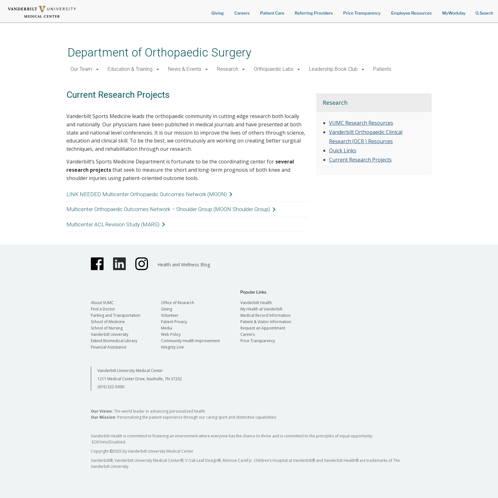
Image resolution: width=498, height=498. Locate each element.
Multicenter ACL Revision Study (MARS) (112, 224)
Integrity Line (172, 347)
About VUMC (102, 302)
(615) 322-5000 (111, 386)
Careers (242, 13)
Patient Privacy (174, 321)
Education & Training (130, 69)
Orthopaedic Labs (273, 69)
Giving (218, 13)
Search (484, 11)
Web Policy (171, 334)
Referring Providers (314, 13)
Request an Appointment (262, 328)
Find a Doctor (103, 309)
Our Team (81, 69)
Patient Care (272, 13)
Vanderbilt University (109, 334)
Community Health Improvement (190, 340)
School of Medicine (108, 321)
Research (227, 69)
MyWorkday (454, 13)
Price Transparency (362, 13)
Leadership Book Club (333, 69)
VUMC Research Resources (361, 122)
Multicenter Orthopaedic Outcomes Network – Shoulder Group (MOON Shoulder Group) (168, 209)
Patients (382, 69)
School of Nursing (107, 328)
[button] (97, 69)
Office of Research (177, 302)
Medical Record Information (265, 315)
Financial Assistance (108, 347)
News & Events (184, 69)
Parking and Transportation (115, 315)
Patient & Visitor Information (265, 321)
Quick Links (342, 150)
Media (166, 328)
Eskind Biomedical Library (114, 340)
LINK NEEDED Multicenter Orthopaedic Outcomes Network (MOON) (146, 194)
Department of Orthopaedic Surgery (159, 52)
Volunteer (169, 315)
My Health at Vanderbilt (261, 309)
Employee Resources (411, 13)
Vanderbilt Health (256, 302)
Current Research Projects (360, 159)
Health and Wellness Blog (184, 265)
